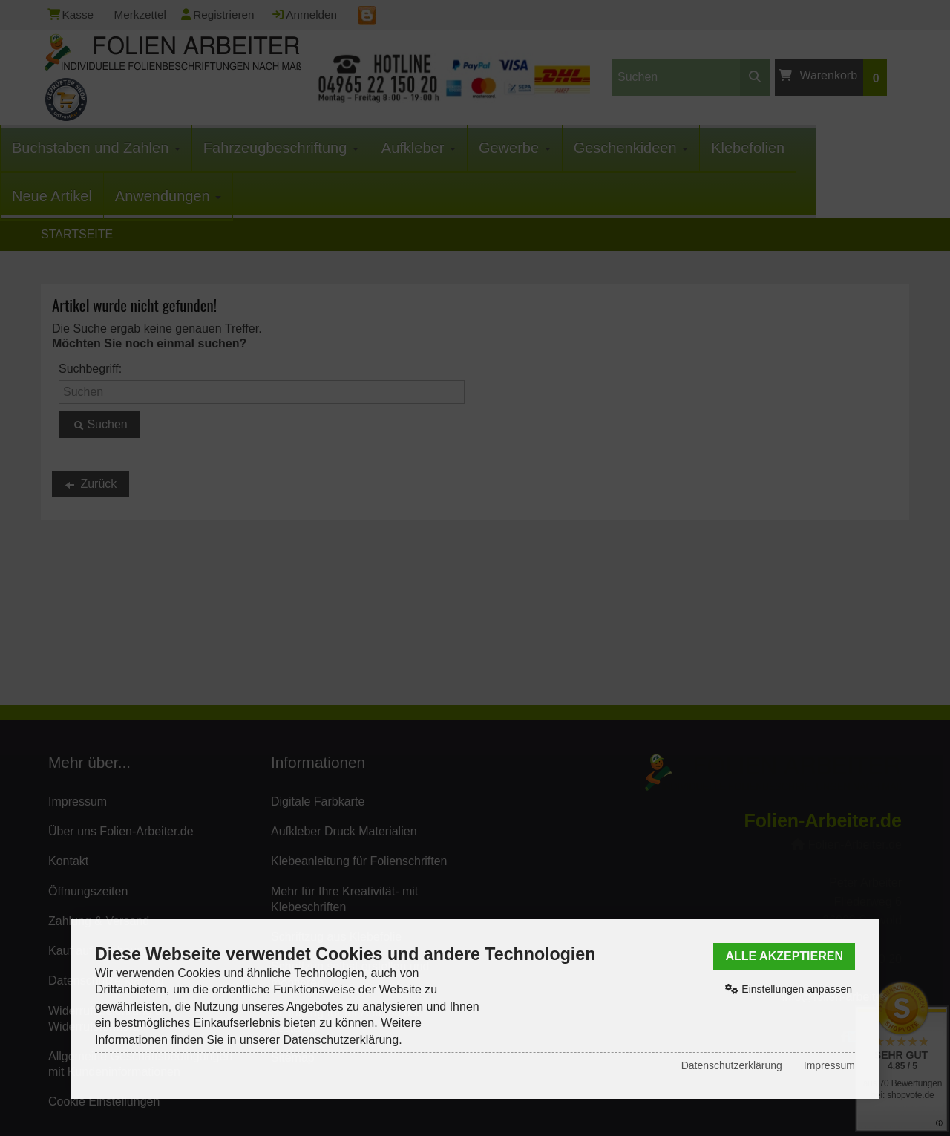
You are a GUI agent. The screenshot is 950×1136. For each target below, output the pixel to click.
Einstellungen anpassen (788, 989)
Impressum (829, 1065)
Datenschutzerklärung (731, 1065)
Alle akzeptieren (784, 956)
